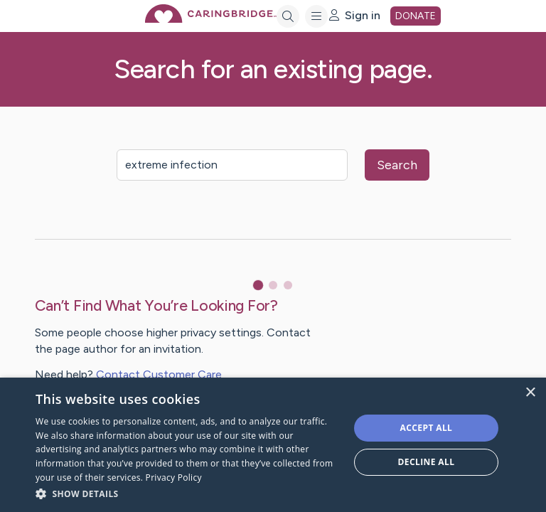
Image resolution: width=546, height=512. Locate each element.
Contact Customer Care (159, 374)
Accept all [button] (426, 428)
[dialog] (273, 445)
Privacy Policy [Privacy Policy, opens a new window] (174, 477)
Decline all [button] (426, 462)
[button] (188, 493)
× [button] (530, 393)
